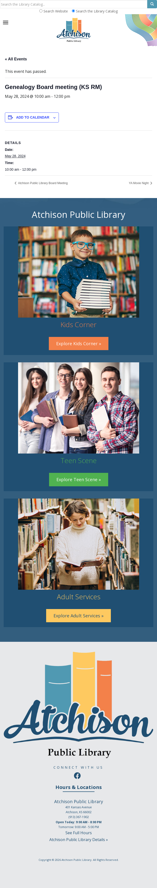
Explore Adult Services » (78, 616)
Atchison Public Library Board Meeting (42, 183)
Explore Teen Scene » (78, 479)
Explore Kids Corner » (78, 343)
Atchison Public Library (77, 860)
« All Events (16, 59)
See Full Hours (78, 832)
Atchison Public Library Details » (78, 839)
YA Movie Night (139, 183)
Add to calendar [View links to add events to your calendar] (32, 117)
